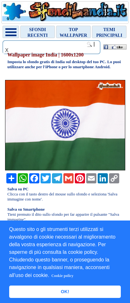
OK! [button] (65, 291)
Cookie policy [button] (62, 275)
